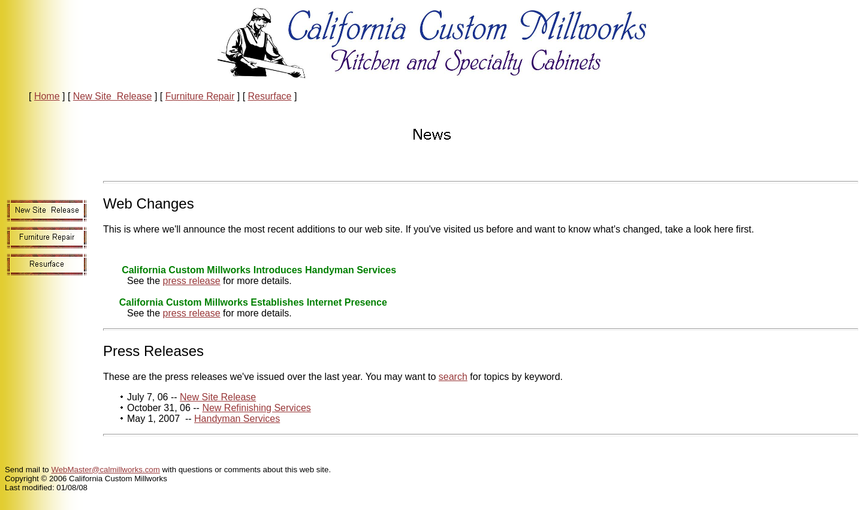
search (453, 377)
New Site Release (112, 96)
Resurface (270, 96)
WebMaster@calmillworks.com (105, 469)
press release (192, 281)
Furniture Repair (200, 96)
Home (47, 96)
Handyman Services (237, 419)
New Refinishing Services (256, 408)
